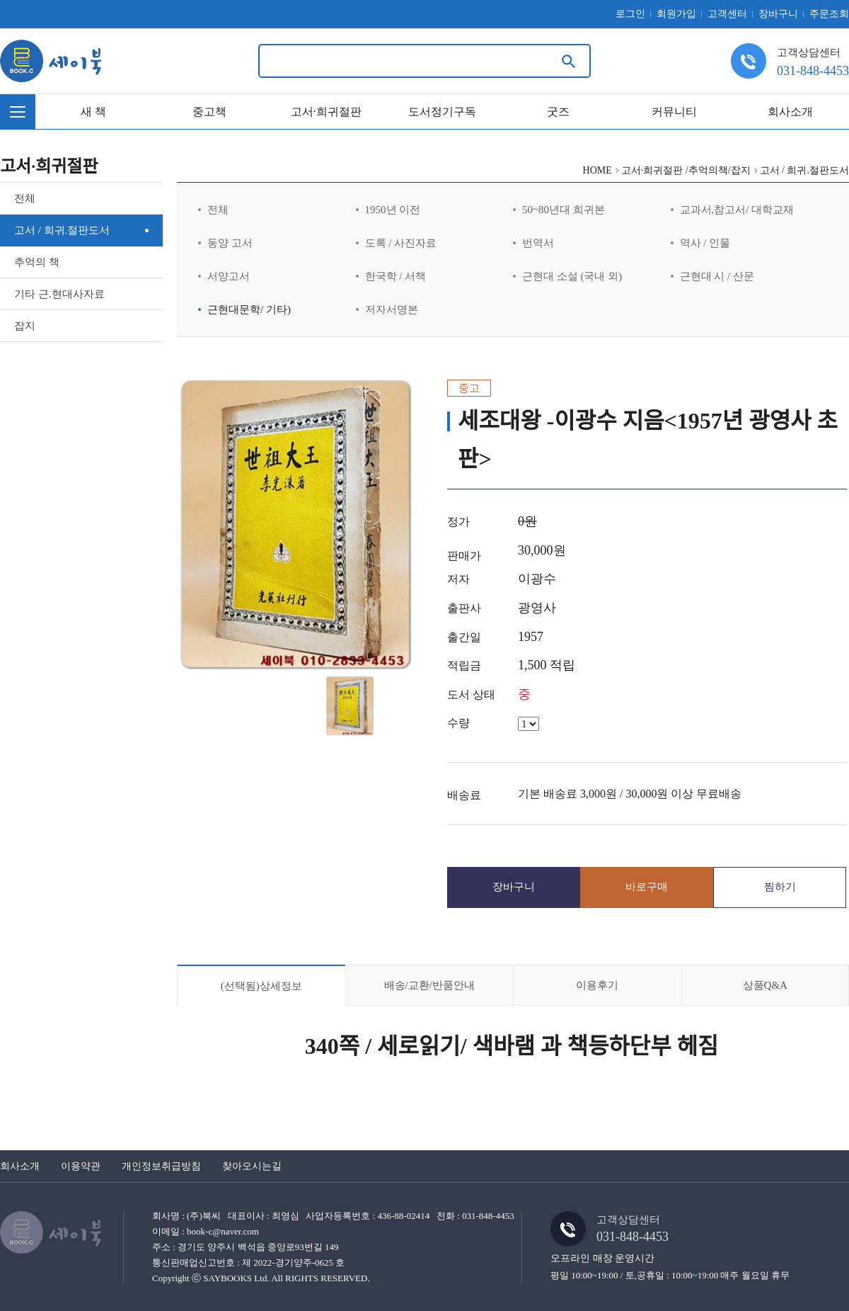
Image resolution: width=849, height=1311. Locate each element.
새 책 (93, 112)
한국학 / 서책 (396, 276)
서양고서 (228, 276)
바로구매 (646, 886)
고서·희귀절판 (326, 112)
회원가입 (676, 13)
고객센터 (727, 13)
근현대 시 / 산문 (717, 276)
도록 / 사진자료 (401, 243)
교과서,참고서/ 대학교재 (737, 209)
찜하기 (780, 886)
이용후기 (597, 985)
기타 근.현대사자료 (59, 294)
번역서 (538, 243)
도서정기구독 (442, 112)
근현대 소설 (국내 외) (572, 276)
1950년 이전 (393, 209)
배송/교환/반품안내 (429, 985)
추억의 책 (36, 262)
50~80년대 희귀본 (563, 209)
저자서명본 (391, 309)
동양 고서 (230, 243)
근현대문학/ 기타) (249, 309)
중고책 (209, 112)
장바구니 (778, 13)
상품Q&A (765, 985)
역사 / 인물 (705, 243)
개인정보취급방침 (161, 1166)
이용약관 (80, 1166)
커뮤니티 (674, 112)
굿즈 (558, 112)
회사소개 (790, 112)
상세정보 (261, 986)
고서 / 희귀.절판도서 (62, 230)
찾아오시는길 (252, 1166)
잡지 (24, 325)
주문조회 (829, 13)
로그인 (630, 13)
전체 (24, 198)
